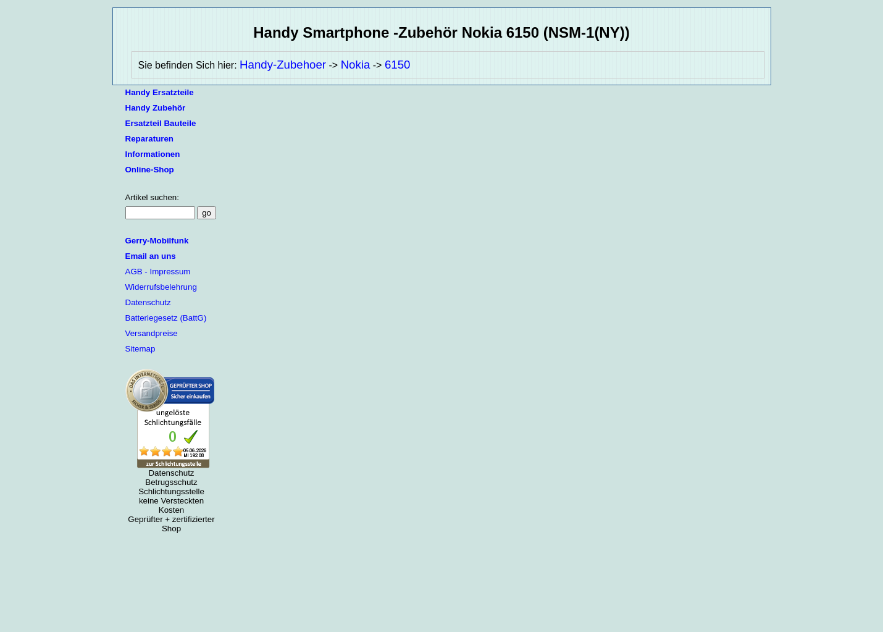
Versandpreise (151, 333)
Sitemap (140, 348)
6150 (398, 64)
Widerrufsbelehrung (161, 287)
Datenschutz (148, 302)
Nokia (355, 64)
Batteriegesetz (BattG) (166, 317)
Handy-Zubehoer (283, 64)
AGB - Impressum (158, 271)
